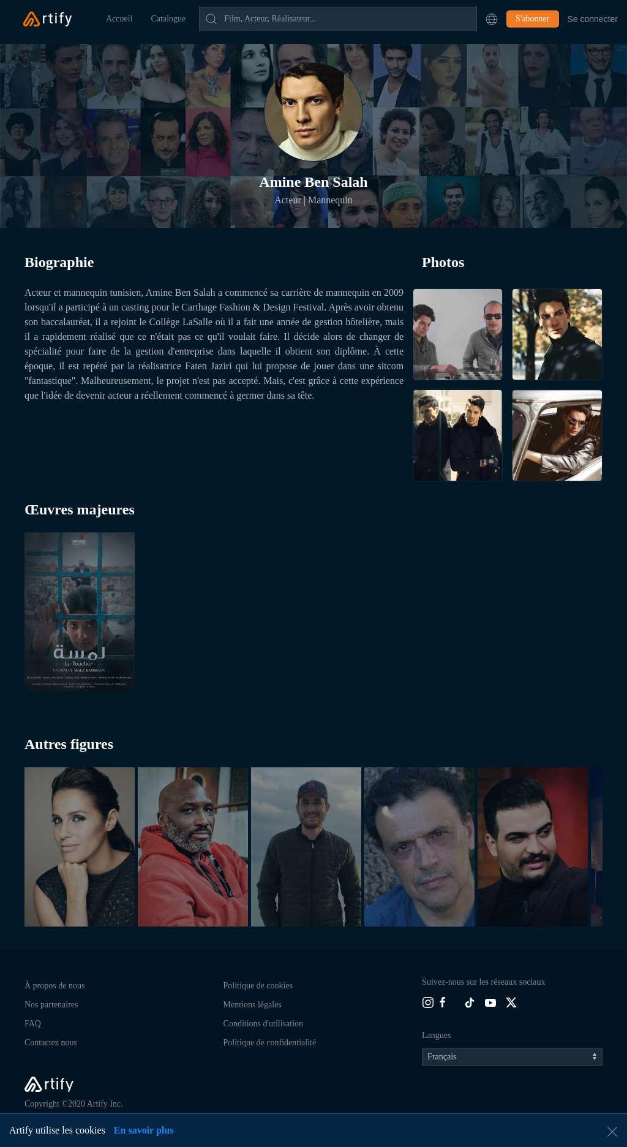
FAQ (32, 1023)
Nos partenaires (51, 1004)
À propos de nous (54, 985)
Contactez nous (50, 1042)
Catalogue (168, 18)
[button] (492, 19)
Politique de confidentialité (270, 1042)
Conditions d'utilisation (263, 1023)
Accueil (119, 18)
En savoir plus (144, 1130)
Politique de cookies (258, 985)
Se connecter (593, 19)
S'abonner (532, 18)
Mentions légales (252, 1004)
